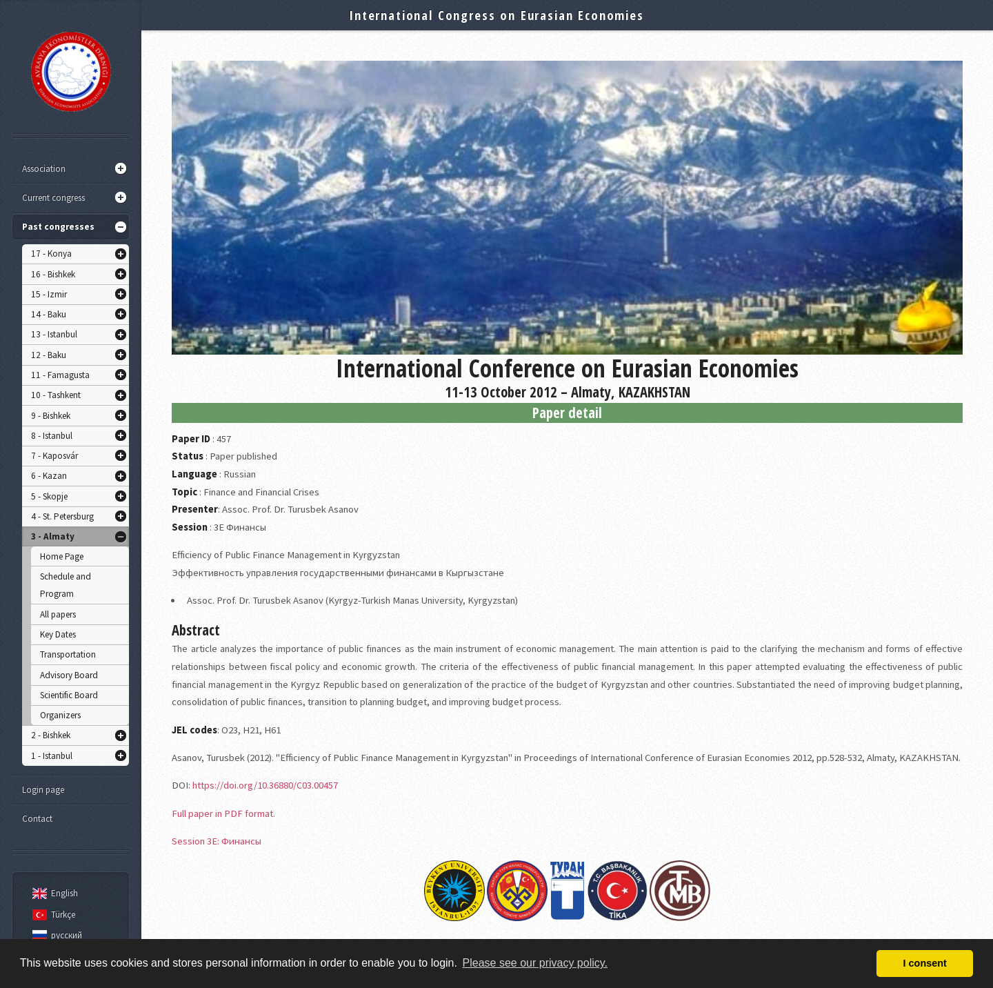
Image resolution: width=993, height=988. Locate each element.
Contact (37, 818)
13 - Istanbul (54, 334)
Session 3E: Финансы (216, 841)
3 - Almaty (52, 536)
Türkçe (51, 914)
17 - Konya (51, 253)
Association (44, 169)
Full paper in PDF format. (223, 813)
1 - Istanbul (51, 756)
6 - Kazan (49, 476)
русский (55, 935)
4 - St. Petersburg (62, 516)
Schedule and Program (65, 585)
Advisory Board (69, 675)
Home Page (61, 556)
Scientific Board (69, 695)
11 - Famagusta (60, 375)
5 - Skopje (49, 496)
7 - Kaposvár (54, 456)
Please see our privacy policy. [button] (535, 963)
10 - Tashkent (56, 395)
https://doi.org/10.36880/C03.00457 (265, 785)
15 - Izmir (49, 294)
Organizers (60, 715)
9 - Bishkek (50, 416)
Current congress (53, 198)
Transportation (68, 654)
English (53, 893)
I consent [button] (925, 963)
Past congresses (58, 227)
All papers (58, 614)
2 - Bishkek (50, 735)
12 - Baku (48, 355)
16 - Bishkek (53, 274)
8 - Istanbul (51, 436)
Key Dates (58, 634)
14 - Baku (48, 314)
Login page (43, 790)
